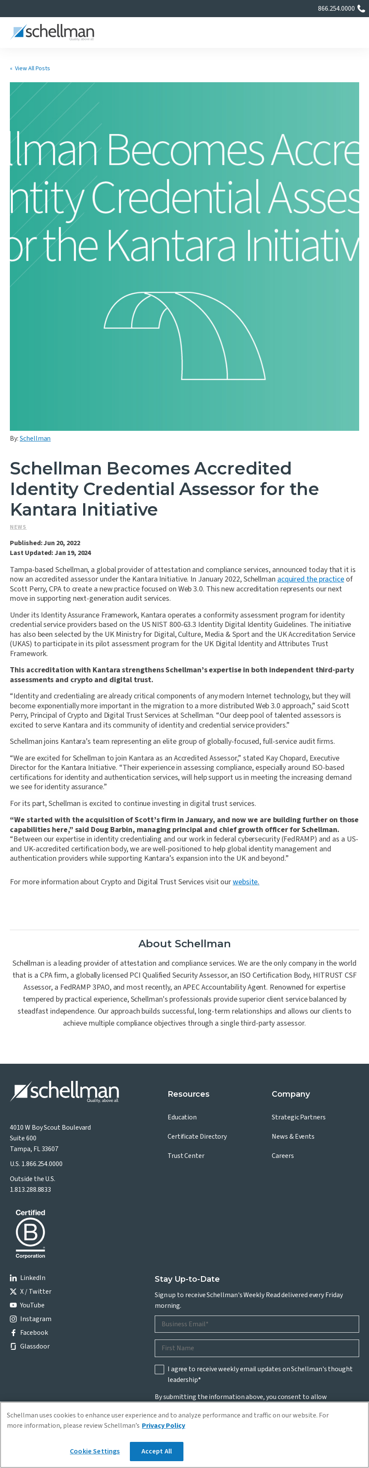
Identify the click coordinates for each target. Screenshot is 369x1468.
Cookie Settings (95, 1451)
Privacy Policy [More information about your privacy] (163, 1425)
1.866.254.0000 (42, 1011)
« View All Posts (30, 68)
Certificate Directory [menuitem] (197, 984)
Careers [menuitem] (283, 1003)
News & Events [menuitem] (293, 984)
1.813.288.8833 (30, 1036)
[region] (184, 1435)
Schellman (35, 286)
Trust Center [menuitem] (186, 1003)
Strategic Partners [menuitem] (299, 965)
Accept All (156, 1451)
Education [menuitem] (182, 965)
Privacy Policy (185, 1266)
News (18, 375)
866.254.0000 (336, 8)
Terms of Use (111, 1347)
